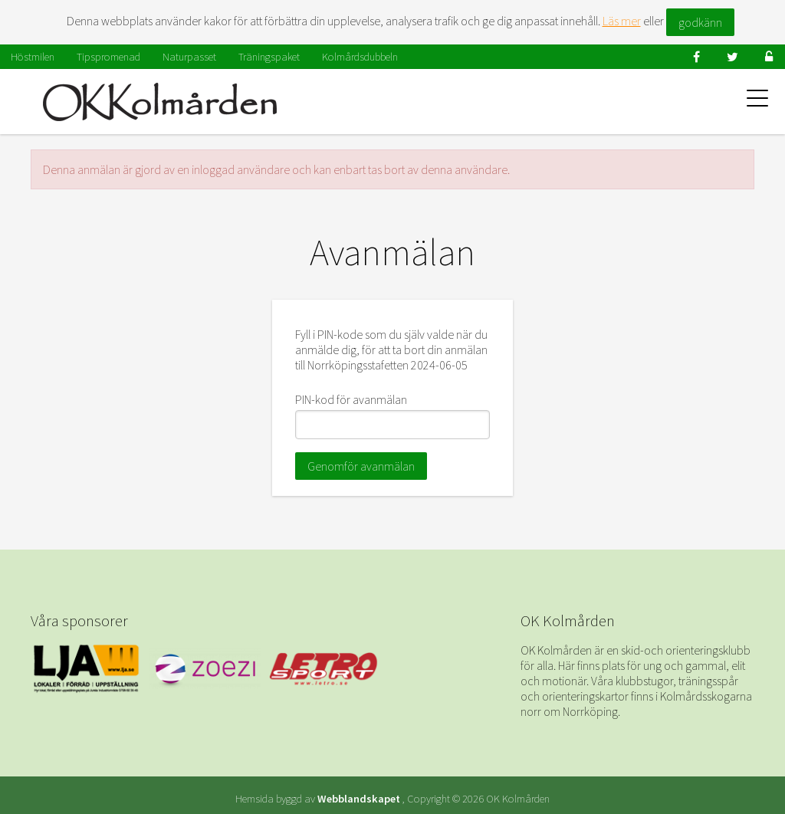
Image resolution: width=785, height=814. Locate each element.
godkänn (700, 22)
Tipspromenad (108, 57)
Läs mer (622, 20)
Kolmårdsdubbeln (360, 57)
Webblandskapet (358, 799)
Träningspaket (269, 57)
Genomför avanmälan (361, 466)
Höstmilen (32, 57)
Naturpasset (189, 57)
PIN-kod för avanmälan (351, 399)
